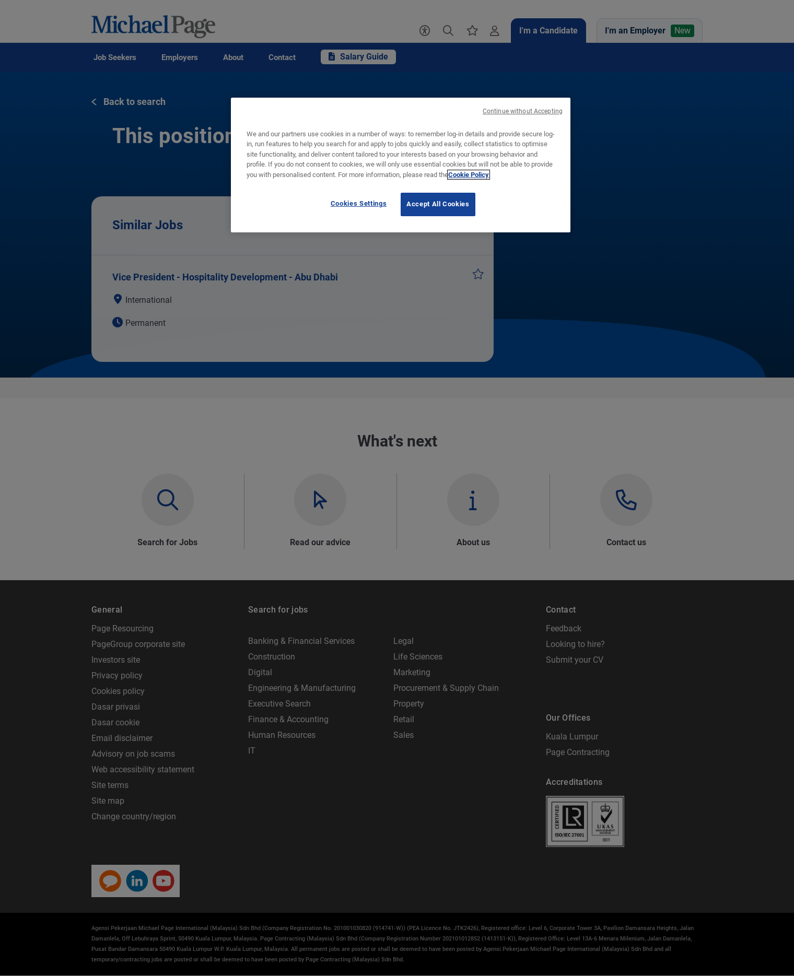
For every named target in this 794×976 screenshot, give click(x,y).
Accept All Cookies (438, 204)
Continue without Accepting (523, 111)
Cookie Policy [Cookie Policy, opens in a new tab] (468, 175)
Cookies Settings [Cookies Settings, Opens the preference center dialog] (359, 203)
